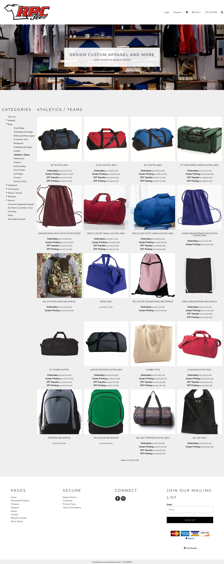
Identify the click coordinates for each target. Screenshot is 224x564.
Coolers (17, 177)
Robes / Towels (15, 192)
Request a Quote (18, 517)
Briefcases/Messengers (24, 135)
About (14, 511)
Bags (10, 124)
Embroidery (52, 170)
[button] (187, 12)
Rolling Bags (20, 166)
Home (13, 497)
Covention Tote (21, 139)
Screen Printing (52, 174)
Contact (14, 514)
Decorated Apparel (16, 219)
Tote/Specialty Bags (23, 147)
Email (169, 504)
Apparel (11, 120)
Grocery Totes (20, 181)
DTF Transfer (52, 177)
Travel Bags (19, 128)
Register (178, 12)
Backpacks (19, 143)
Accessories (13, 189)
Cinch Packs (19, 170)
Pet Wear (12, 211)
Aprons (11, 200)
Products (15, 504)
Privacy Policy (69, 504)
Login (167, 12)
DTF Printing (52, 181)
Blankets (12, 196)
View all (12, 116)
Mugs (10, 215)
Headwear (12, 185)
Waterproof (19, 158)
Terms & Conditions (72, 507)
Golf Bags (18, 173)
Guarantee (67, 500)
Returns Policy (70, 497)
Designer (15, 507)
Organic (17, 162)
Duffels (17, 151)
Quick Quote (17, 521)
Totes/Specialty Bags (23, 132)
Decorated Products (20, 500)
